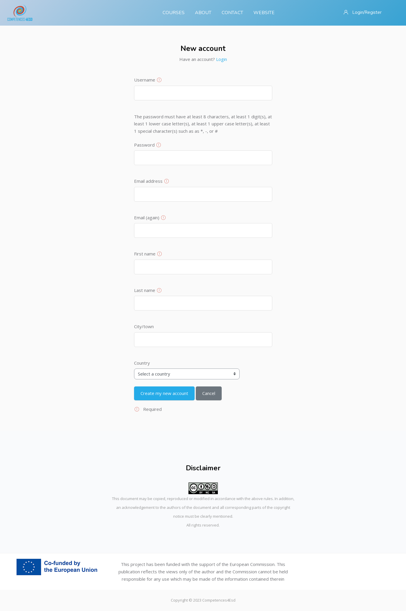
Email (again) (146, 217)
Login (221, 59)
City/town (144, 326)
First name (145, 254)
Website (264, 12)
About (203, 12)
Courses (174, 12)
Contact (232, 12)
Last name (144, 290)
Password (144, 145)
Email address (148, 181)
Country (142, 363)
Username (144, 80)
